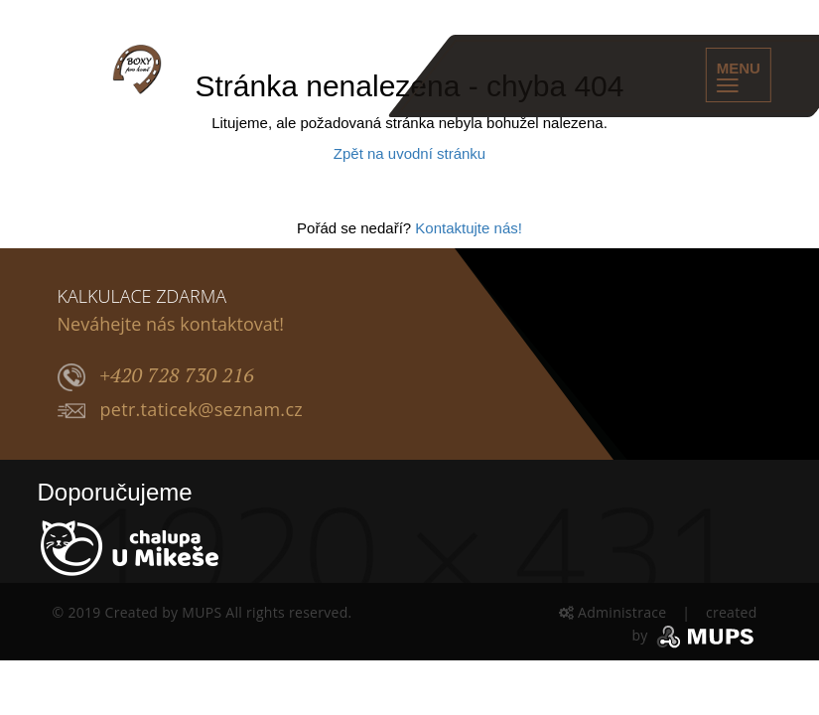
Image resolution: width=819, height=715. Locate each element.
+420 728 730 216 (156, 376)
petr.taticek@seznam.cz (181, 410)
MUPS (201, 612)
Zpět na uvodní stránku (409, 153)
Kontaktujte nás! (468, 227)
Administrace (615, 612)
